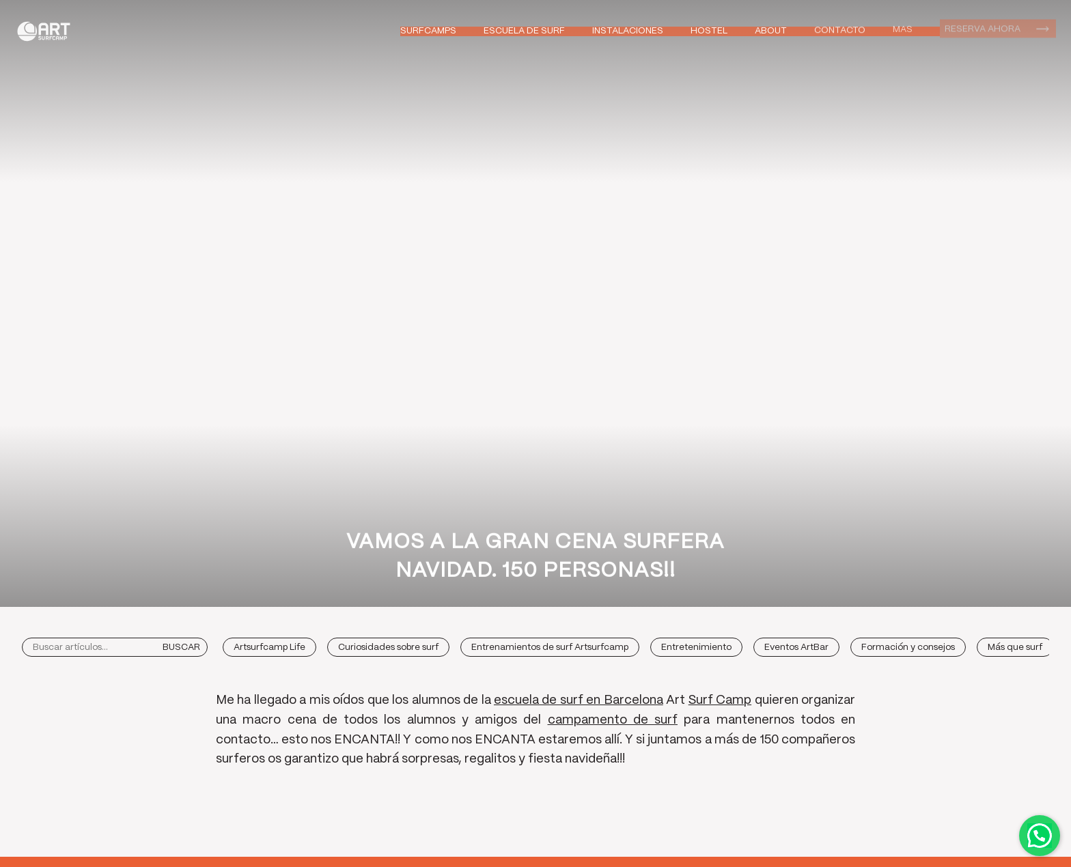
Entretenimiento (696, 647)
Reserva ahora (982, 27)
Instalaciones (627, 31)
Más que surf (1015, 647)
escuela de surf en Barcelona (578, 700)
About (771, 30)
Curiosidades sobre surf (388, 647)
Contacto (839, 29)
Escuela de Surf (524, 31)
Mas (903, 28)
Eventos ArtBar (796, 647)
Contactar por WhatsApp (1039, 835)
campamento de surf (613, 720)
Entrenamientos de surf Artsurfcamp (549, 647)
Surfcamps (428, 31)
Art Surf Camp (47, 31)
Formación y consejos (908, 647)
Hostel (709, 31)
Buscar (181, 647)
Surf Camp (719, 700)
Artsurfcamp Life (269, 647)
